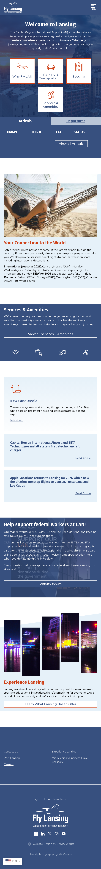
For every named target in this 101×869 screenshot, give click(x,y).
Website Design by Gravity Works (50, 844)
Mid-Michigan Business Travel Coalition (70, 760)
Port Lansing (12, 758)
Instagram (57, 834)
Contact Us (11, 751)
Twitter (50, 834)
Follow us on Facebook (36, 834)
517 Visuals (64, 854)
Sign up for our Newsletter (51, 799)
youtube (64, 834)
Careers (9, 764)
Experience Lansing (64, 751)
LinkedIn (43, 834)
